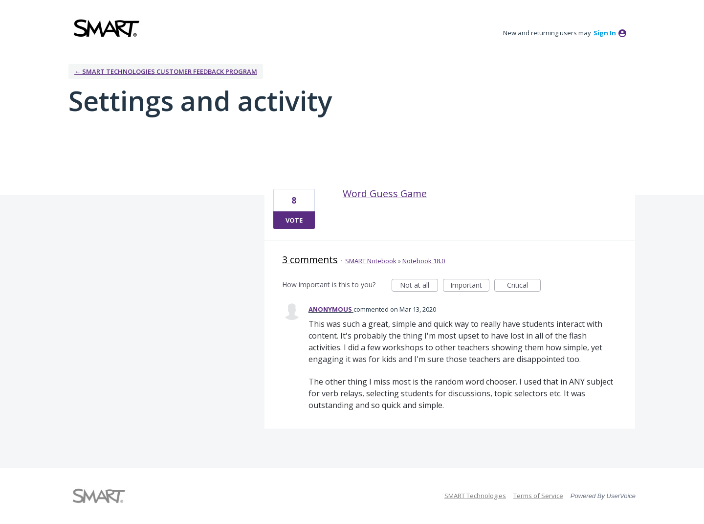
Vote (294, 220)
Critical (524, 286)
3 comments (310, 259)
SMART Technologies (475, 495)
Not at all (419, 286)
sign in (605, 32)
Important (469, 286)
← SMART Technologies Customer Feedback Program (165, 71)
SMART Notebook (370, 260)
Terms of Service (538, 495)
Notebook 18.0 (423, 260)
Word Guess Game (385, 193)
